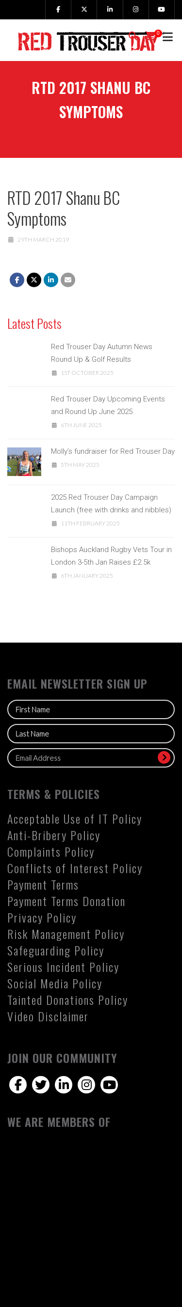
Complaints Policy (51, 851)
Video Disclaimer (48, 1016)
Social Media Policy (54, 983)
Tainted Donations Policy (67, 999)
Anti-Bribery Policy (53, 835)
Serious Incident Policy (63, 966)
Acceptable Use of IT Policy (74, 818)
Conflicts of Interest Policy (75, 867)
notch (136, 1271)
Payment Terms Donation (66, 900)
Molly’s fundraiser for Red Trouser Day (113, 451)
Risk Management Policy (66, 933)
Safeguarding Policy (55, 950)
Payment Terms (43, 884)
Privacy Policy (42, 917)
